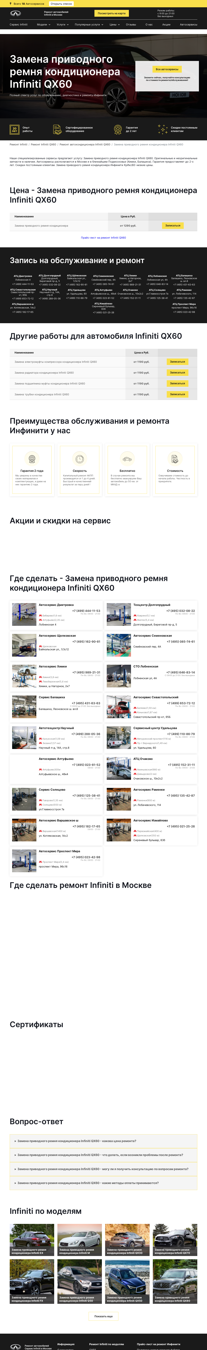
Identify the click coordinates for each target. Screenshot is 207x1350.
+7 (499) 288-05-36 (50, 298)
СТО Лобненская (145, 666)
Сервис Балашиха (52, 697)
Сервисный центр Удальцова (155, 728)
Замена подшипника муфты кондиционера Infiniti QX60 (50, 383)
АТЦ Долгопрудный (50, 275)
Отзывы (131, 24)
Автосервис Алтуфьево (56, 758)
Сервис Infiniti (18, 24)
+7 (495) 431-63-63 (184, 284)
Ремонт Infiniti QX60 (43, 144)
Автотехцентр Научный (56, 728)
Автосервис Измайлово (150, 820)
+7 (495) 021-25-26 (103, 312)
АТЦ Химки (130, 275)
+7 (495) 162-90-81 (76, 284)
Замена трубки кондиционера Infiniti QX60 (42, 394)
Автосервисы (188, 24)
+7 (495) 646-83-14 (157, 284)
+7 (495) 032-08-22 (49, 284)
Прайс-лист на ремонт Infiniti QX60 (103, 237)
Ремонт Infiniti (18, 144)
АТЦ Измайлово (103, 303)
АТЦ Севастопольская (23, 289)
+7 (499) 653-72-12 (22, 298)
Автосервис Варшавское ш (58, 820)
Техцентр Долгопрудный (151, 605)
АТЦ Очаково (130, 290)
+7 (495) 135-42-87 (184, 298)
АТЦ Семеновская (103, 276)
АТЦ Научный (49, 289)
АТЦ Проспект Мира (184, 304)
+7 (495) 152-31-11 (130, 298)
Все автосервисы (167, 69)
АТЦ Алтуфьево (103, 290)
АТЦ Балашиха (184, 275)
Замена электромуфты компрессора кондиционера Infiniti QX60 (56, 361)
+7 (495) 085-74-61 (103, 284)
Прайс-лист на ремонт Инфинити (158, 1344)
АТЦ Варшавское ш (23, 304)
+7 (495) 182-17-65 (22, 312)
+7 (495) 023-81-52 (103, 298)
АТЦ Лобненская (157, 276)
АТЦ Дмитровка (23, 276)
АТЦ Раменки (184, 290)
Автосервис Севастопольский (155, 697)
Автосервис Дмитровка (56, 605)
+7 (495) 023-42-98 (184, 312)
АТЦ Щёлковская (76, 275)
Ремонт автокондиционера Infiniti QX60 (85, 144)
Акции (166, 24)
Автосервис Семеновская (152, 635)
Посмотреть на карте (111, 13)
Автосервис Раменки (149, 789)
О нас (149, 24)
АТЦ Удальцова (76, 290)
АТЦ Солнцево (157, 290)
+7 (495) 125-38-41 (157, 298)
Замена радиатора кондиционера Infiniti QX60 (44, 372)
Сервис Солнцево (52, 789)
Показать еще (103, 1316)
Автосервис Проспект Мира (59, 851)
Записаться (172, 225)
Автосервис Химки (53, 666)
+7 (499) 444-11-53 (23, 284)
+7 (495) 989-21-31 (130, 284)
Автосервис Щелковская (57, 635)
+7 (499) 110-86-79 (76, 298)
